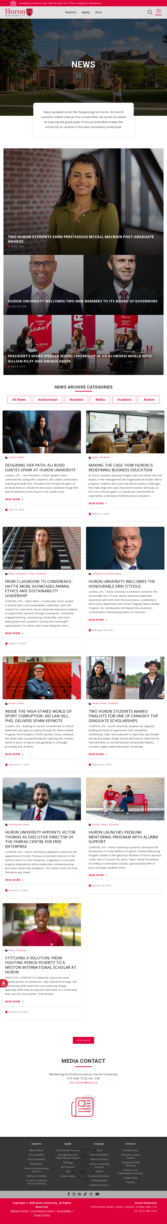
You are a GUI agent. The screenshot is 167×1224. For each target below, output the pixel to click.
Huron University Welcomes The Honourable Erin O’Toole (122, 584)
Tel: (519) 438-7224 (145, 1211)
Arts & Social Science (67, 1150)
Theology (68, 1162)
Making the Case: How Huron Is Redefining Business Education (121, 467)
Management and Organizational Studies (67, 1156)
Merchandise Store (99, 1176)
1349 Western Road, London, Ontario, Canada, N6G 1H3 (123, 1206)
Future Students (36, 1159)
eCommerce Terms (42, 1211)
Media (110, 573)
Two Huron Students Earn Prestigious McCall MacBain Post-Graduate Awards (81, 239)
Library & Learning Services (99, 1165)
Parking (130, 1182)
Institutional (98, 573)
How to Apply (68, 1176)
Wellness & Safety (36, 1176)
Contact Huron (130, 1150)
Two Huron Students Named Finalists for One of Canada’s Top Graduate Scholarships (123, 716)
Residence (36, 1163)
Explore (70, 12)
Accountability (36, 1154)
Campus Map (130, 1177)
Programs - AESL (25, 573)
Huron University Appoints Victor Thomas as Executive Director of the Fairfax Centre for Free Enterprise (40, 839)
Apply (86, 12)
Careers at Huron (99, 1185)
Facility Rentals (99, 1180)
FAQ (68, 1171)
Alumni (12, 457)
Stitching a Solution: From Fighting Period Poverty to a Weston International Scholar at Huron (40, 965)
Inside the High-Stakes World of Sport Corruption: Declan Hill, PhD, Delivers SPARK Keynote (38, 716)
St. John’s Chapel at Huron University (36, 1182)
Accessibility (64, 1211)
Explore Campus (99, 1159)
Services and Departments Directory (130, 1172)
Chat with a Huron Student (130, 1156)
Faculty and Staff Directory (130, 1164)
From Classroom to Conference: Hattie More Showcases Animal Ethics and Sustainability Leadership (38, 588)
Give (98, 12)
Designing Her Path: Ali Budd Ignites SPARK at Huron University (40, 467)
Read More (12, 499)
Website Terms (19, 1211)
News (21, 457)
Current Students (99, 1154)
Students (105, 457)
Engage (99, 1143)
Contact (130, 1143)
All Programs (68, 1167)
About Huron (37, 1150)
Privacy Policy (42, 1215)
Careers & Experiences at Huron (36, 1170)
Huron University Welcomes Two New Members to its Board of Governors (83, 301)
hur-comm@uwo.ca (83, 1082)
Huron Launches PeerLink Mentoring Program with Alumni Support (123, 836)
